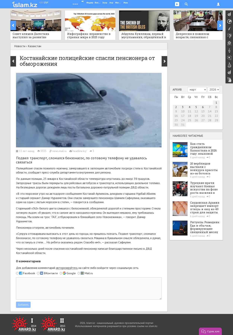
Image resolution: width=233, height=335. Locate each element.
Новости (19, 46)
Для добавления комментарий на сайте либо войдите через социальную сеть (77, 268)
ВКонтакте (51, 273)
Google (71, 273)
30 (176, 125)
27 (203, 120)
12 (196, 111)
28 (209, 120)
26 (196, 120)
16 (176, 116)
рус (46, 2)
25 (189, 120)
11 (189, 111)
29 (216, 120)
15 (216, 111)
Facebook (29, 273)
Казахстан (34, 46)
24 (183, 120)
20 (203, 116)
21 (209, 116)
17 (183, 116)
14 (209, 111)
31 (183, 125)
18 (189, 116)
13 (203, 111)
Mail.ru (88, 273)
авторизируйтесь (67, 268)
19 (196, 116)
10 (183, 111)
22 (216, 116)
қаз (41, 2)
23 (176, 120)
